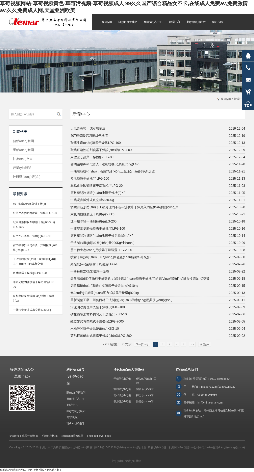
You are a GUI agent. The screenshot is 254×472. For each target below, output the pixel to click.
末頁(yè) (205, 344)
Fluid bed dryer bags (99, 435)
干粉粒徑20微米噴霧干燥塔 (89, 271)
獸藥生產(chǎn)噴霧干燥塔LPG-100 (35, 213)
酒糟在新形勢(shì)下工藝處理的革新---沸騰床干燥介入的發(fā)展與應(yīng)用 (124, 207)
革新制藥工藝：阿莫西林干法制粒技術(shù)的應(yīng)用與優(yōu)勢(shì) (121, 300)
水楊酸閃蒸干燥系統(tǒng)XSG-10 (94, 328)
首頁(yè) (225, 98)
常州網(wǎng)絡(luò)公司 (183, 447)
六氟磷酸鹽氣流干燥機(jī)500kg (92, 214)
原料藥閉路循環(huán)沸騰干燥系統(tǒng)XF (102, 235)
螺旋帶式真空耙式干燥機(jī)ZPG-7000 (97, 321)
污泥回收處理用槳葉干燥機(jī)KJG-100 (97, 307)
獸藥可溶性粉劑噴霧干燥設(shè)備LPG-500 (101, 150)
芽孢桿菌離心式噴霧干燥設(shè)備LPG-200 (101, 335)
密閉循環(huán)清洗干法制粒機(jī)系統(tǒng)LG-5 (105, 164)
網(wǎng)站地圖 (136, 447)
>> (192, 344)
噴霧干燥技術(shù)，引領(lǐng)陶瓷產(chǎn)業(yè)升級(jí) (110, 257)
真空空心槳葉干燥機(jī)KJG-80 (32, 236)
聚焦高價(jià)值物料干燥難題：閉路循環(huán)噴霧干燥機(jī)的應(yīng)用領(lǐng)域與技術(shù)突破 (140, 278)
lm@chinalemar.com (210, 402)
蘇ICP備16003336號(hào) (110, 447)
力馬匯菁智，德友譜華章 (87, 128)
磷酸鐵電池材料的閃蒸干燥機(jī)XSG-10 (98, 314)
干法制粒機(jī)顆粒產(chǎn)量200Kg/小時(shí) (102, 243)
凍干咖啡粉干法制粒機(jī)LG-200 (93, 221)
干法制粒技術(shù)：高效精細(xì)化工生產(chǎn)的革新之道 (112, 171)
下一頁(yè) (142, 344)
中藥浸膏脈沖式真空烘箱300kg (32, 309)
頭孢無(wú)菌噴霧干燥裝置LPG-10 (94, 264)
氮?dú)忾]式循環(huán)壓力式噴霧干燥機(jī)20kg (104, 293)
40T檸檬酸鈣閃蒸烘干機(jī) (29, 203)
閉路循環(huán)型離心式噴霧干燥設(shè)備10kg (104, 285)
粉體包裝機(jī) (50, 435)
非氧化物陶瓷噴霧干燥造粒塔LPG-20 (96, 185)
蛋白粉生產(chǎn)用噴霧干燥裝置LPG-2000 (101, 250)
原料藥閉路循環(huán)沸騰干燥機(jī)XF (97, 193)
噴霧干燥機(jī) (30, 435)
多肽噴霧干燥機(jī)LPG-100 (30, 273)
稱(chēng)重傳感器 (72, 435)
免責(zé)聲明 (133, 460)
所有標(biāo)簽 (157, 447)
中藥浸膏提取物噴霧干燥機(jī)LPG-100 (97, 228)
